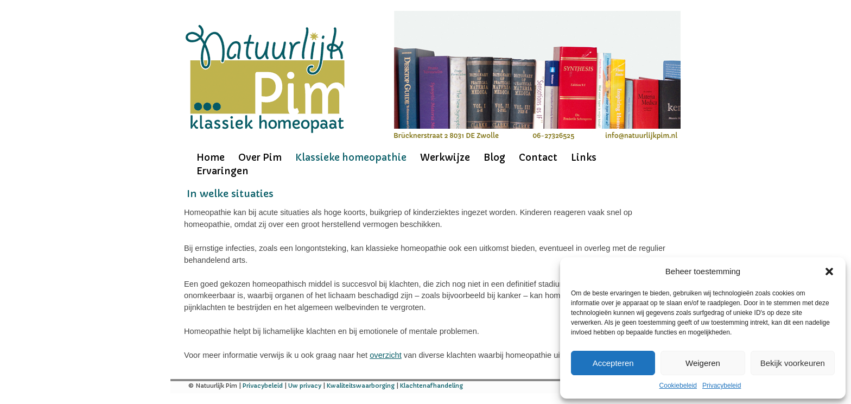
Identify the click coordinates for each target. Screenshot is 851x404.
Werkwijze (445, 157)
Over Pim (260, 157)
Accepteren (613, 363)
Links (583, 157)
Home (210, 157)
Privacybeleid (721, 385)
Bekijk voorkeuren (792, 363)
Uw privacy (304, 385)
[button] (829, 271)
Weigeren (702, 363)
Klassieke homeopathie (351, 157)
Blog (494, 157)
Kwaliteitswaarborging (361, 385)
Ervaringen (222, 171)
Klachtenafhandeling (431, 385)
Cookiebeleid (678, 385)
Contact (538, 157)
